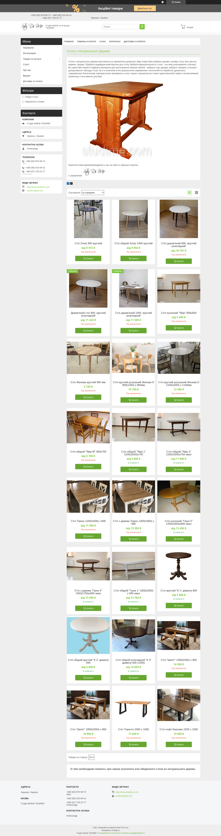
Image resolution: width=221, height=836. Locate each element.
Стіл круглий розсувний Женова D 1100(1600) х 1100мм (178, 384)
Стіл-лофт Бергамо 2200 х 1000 (179, 729)
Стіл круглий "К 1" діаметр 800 (179, 590)
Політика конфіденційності (133, 833)
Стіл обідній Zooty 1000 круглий (133, 243)
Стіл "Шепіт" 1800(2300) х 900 (88, 729)
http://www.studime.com (38, 187)
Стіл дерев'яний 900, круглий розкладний (178, 245)
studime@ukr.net (35, 190)
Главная (69, 41)
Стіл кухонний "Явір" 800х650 (178, 313)
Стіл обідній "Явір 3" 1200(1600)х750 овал (179, 453)
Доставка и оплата (134, 41)
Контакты (114, 41)
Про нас (27, 70)
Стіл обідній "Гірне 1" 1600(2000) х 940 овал (133, 592)
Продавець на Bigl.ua (110, 830)
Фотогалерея (29, 53)
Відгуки (26, 75)
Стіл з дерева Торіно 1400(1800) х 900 (133, 522)
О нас (102, 41)
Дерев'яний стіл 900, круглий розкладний (88, 314)
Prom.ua (124, 827)
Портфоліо (28, 48)
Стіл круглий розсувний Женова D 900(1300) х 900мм (133, 384)
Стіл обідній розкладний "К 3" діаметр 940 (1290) (133, 661)
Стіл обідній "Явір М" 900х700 (88, 451)
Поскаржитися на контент (109, 833)
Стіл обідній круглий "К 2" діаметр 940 (88, 661)
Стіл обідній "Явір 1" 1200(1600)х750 (133, 453)
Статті (26, 64)
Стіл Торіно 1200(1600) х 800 (88, 521)
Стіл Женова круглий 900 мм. (88, 382)
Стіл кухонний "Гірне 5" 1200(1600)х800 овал (179, 522)
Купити (89, 258)
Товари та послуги (32, 59)
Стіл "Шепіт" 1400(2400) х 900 (179, 660)
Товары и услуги (86, 41)
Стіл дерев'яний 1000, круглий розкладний (133, 314)
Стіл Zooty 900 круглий (88, 243)
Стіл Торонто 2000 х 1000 (133, 729)
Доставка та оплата (33, 81)
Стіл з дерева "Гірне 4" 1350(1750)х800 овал (88, 592)
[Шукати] (142, 26)
